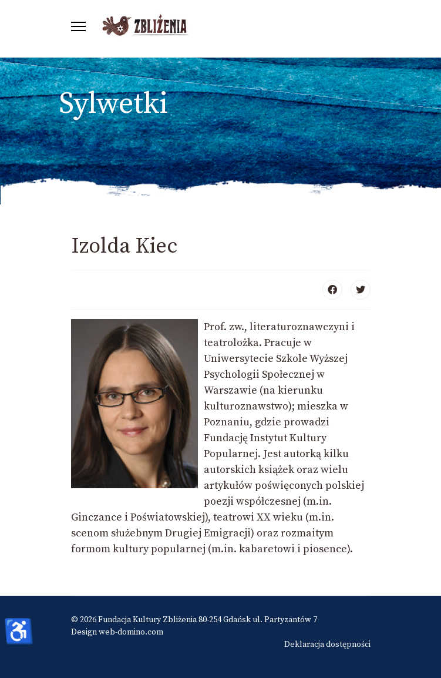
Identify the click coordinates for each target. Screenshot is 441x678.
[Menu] (78, 26)
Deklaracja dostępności (327, 644)
